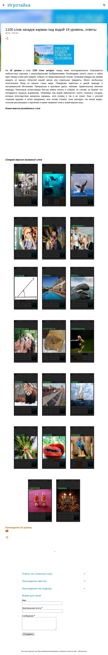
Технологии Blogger (54, 646)
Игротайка (18, 5)
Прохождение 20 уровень (18, 527)
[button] (7, 38)
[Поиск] (104, 5)
